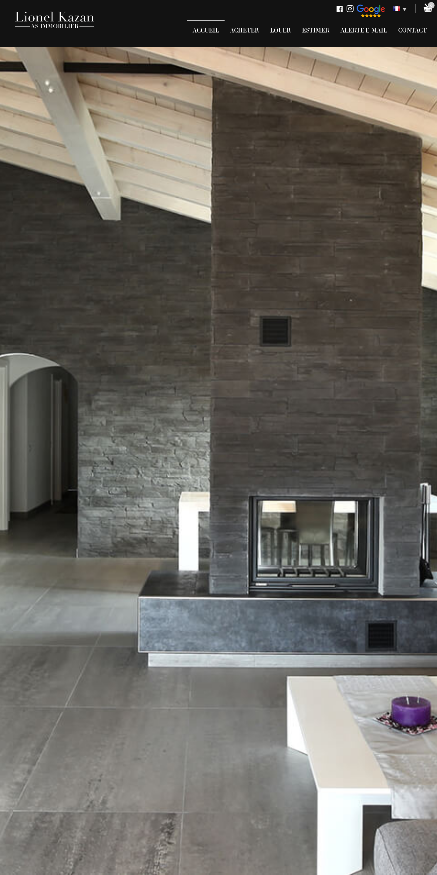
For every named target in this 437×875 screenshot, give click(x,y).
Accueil (206, 30)
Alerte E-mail (363, 30)
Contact (412, 30)
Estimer (315, 30)
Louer (280, 30)
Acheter (244, 30)
